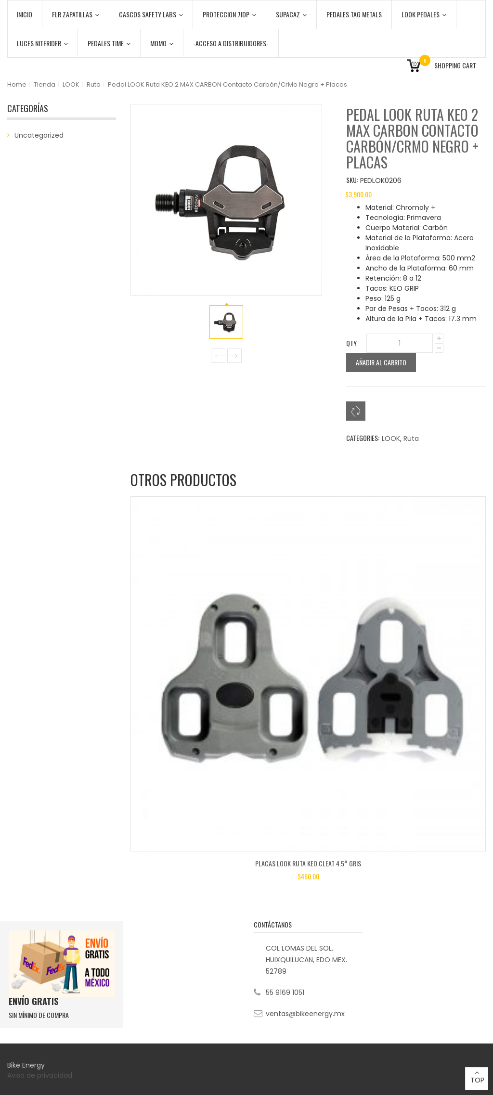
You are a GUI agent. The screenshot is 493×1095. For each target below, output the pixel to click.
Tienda (44, 84)
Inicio (24, 14)
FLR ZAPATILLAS (75, 14)
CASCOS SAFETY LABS (151, 14)
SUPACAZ (291, 14)
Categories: (362, 438)
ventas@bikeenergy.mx (305, 1013)
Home (16, 84)
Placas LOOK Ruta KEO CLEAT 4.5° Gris (308, 863)
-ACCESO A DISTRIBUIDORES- (231, 43)
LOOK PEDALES (424, 14)
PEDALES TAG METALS (354, 14)
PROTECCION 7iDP (229, 14)
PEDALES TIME (109, 43)
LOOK (71, 84)
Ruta (94, 84)
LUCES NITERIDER (42, 43)
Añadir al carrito (381, 362)
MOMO (161, 43)
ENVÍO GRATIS (33, 1001)
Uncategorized (39, 135)
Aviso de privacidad (40, 1075)
